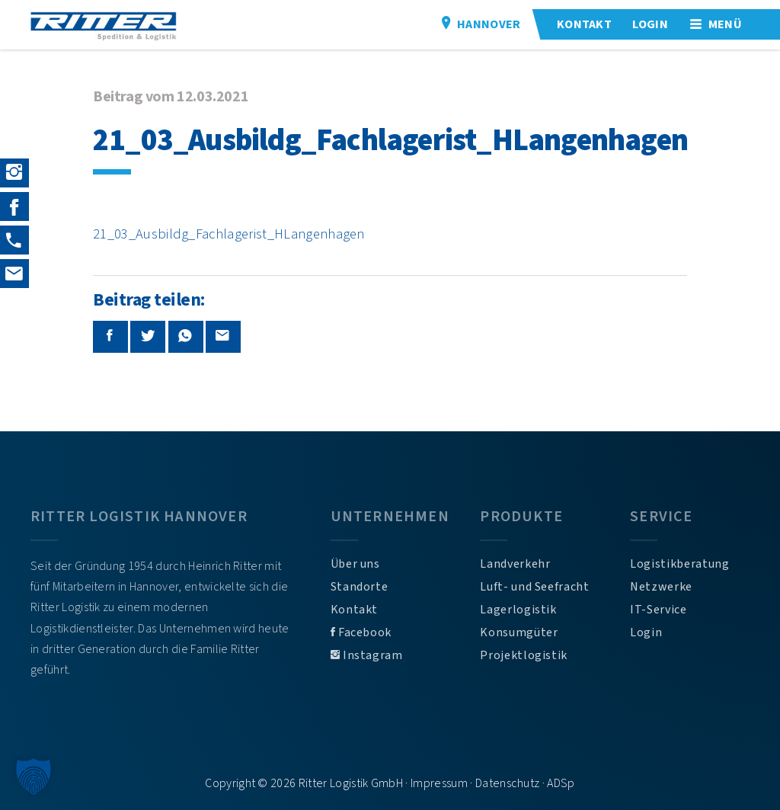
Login (646, 632)
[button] (33, 776)
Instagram (367, 655)
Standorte (359, 586)
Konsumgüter (519, 632)
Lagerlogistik (518, 609)
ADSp (560, 783)
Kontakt (354, 609)
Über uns (355, 563)
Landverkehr (515, 563)
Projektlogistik (523, 655)
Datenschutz (507, 783)
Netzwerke (661, 586)
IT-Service (658, 609)
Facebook (361, 632)
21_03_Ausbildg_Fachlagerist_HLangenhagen (229, 234)
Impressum (439, 783)
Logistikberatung (679, 563)
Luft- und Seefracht (534, 586)
